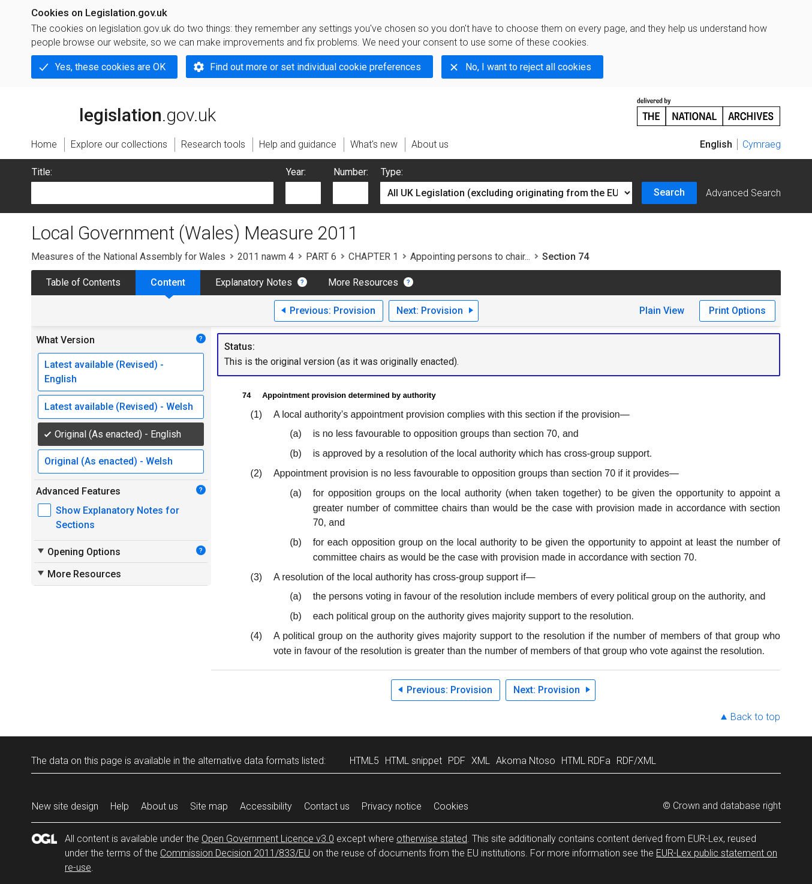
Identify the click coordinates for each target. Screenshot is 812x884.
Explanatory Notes (253, 282)
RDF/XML (636, 760)
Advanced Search (743, 193)
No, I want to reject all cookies (528, 67)
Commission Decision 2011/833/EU (235, 853)
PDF (456, 760)
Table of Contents (83, 282)
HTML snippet (413, 760)
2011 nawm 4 (265, 256)
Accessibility (266, 806)
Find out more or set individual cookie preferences (315, 67)
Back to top (755, 717)
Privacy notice (392, 806)
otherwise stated (431, 838)
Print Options (737, 310)
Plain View (661, 310)
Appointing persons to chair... (470, 256)
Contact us (327, 806)
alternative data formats (248, 760)
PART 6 (321, 256)
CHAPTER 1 (373, 256)
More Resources (363, 282)
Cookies (451, 806)
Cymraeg (761, 144)
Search (669, 192)
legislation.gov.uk (123, 111)
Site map (209, 806)
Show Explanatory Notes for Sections (117, 518)
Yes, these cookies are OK (110, 67)
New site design (65, 806)
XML (480, 760)
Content (168, 282)
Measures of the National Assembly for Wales (128, 256)
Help (119, 806)
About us (159, 806)
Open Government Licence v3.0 (268, 838)
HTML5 (364, 760)
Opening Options (78, 552)
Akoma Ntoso (525, 760)
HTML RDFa (585, 760)
